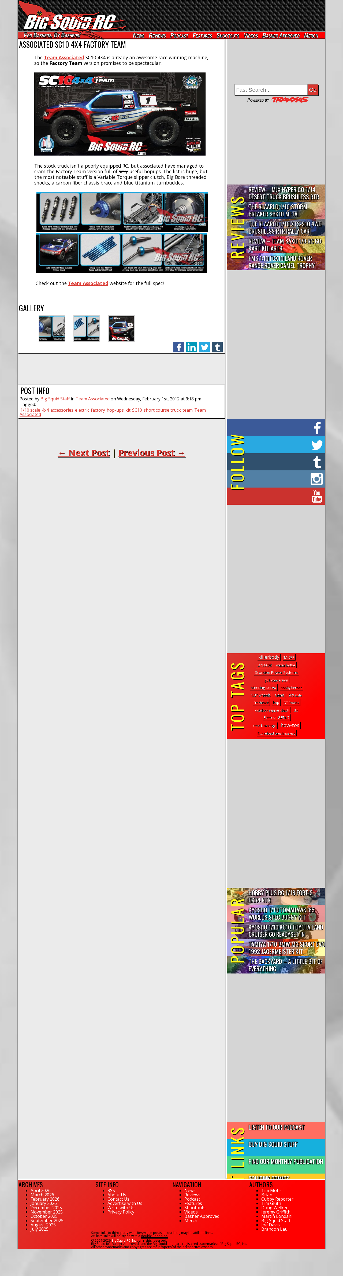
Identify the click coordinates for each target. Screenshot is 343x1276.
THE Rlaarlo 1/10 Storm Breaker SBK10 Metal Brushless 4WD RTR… (278, 210)
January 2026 (44, 1203)
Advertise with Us (124, 1203)
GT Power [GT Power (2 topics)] (291, 702)
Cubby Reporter (277, 1199)
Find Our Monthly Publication (286, 1161)
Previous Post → (151, 452)
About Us (116, 1195)
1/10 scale (30, 410)
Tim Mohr (271, 1190)
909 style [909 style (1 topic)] (295, 695)
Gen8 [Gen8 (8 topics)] (279, 695)
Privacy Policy (120, 1212)
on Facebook (277, 427)
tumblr (217, 344)
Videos (251, 35)
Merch (311, 35)
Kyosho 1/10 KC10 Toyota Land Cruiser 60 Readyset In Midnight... (286, 930)
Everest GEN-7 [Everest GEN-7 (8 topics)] (276, 717)
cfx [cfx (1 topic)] (295, 710)
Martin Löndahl (276, 1216)
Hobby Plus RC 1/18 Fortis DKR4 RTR (281, 896)
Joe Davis (270, 1225)
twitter (204, 344)
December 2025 (46, 1208)
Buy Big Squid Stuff (273, 1143)
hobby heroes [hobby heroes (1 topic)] (291, 687)
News (138, 35)
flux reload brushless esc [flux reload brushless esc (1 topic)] (276, 733)
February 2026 (45, 1199)
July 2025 (40, 1229)
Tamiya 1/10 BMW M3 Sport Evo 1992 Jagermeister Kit (287, 947)
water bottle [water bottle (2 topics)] (285, 665)
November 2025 (47, 1212)
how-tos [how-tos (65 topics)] (290, 725)
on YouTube (280, 496)
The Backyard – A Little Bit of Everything (286, 965)
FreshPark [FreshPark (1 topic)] (261, 702)
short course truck (162, 410)
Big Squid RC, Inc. (124, 1240)
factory (98, 410)
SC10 (137, 410)
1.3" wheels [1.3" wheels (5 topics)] (261, 695)
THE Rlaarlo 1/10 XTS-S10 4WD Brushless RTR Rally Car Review (285, 227)
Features (202, 35)
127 (20, 1251)
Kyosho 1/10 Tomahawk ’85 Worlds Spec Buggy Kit (282, 913)
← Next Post (84, 452)
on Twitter (283, 444)
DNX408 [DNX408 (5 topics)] (264, 664)
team (187, 410)
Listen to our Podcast (276, 1126)
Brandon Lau (274, 1229)
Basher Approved (281, 35)
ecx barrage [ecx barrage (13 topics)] (264, 725)
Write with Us (121, 1208)
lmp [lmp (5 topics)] (276, 702)
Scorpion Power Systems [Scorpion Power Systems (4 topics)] (276, 672)
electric (82, 410)
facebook (178, 344)
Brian (266, 1195)
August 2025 (43, 1225)
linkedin (191, 344)
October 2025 (44, 1216)
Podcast (179, 35)
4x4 (45, 410)
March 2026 (42, 1195)
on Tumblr (283, 461)
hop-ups (115, 410)
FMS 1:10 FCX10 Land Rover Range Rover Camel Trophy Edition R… (282, 261)
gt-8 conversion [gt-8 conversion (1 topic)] (276, 680)
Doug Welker (274, 1208)
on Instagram (275, 479)
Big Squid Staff (55, 399)
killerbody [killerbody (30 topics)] (268, 657)
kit (128, 410)
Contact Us (118, 1199)
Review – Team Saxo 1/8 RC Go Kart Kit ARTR (285, 244)
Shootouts (228, 35)
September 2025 (47, 1220)
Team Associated (88, 283)
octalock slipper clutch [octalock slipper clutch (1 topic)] (272, 710)
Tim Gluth (271, 1203)
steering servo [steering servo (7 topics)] (263, 687)
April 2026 (41, 1190)
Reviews (157, 35)
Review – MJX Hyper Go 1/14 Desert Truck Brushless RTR (284, 193)
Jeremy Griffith (275, 1212)
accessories (61, 410)
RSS (111, 1190)
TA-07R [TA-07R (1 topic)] (289, 657)
